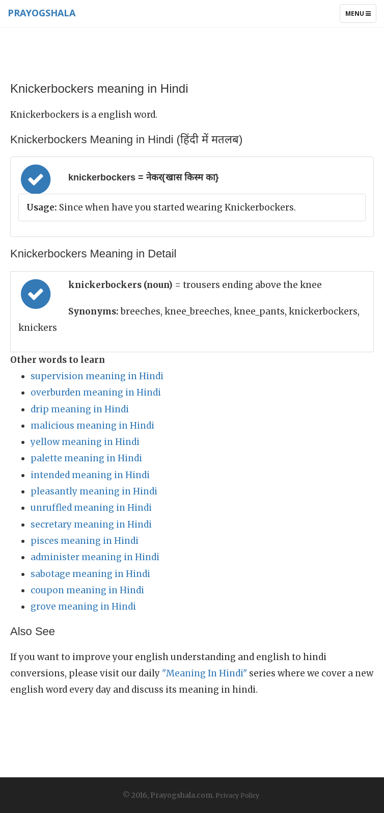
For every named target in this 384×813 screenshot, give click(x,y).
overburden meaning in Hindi (96, 392)
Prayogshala (41, 13)
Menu (360, 16)
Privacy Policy (237, 795)
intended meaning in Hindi (90, 475)
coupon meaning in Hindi (87, 590)
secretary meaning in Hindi (91, 524)
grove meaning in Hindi (83, 606)
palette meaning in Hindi (86, 458)
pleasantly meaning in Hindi (94, 491)
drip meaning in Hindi (80, 409)
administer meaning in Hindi (95, 557)
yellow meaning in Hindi (85, 442)
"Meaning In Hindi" (204, 673)
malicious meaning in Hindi (92, 425)
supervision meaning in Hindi (97, 376)
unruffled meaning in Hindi (91, 507)
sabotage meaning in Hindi (90, 574)
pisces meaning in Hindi (85, 540)
